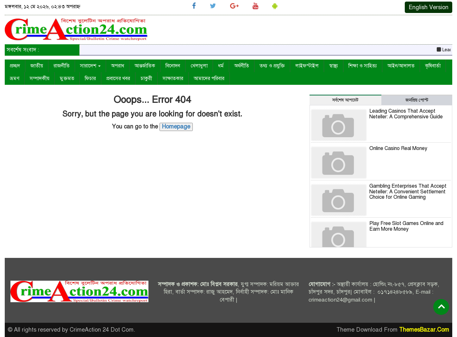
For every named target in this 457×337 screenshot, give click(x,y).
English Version (428, 7)
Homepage (176, 126)
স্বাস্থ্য (333, 66)
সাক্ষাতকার (173, 78)
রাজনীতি (61, 66)
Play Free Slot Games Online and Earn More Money (406, 226)
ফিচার (90, 78)
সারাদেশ (90, 66)
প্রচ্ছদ (15, 66)
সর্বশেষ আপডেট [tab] (345, 100)
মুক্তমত (67, 78)
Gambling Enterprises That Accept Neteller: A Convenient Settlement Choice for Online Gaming (408, 191)
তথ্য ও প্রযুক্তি (272, 66)
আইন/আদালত (401, 66)
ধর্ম (221, 66)
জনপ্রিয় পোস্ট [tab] (416, 100)
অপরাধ (117, 66)
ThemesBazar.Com (424, 329)
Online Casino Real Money (398, 148)
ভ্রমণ (14, 78)
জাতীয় (36, 66)
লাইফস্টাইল (307, 66)
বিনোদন (173, 66)
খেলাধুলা (199, 66)
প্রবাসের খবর (118, 78)
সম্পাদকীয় (39, 78)
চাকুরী (146, 78)
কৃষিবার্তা (433, 66)
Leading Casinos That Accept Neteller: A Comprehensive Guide (406, 114)
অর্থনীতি (241, 66)
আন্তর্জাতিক (145, 66)
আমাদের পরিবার (209, 78)
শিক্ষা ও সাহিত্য (362, 66)
